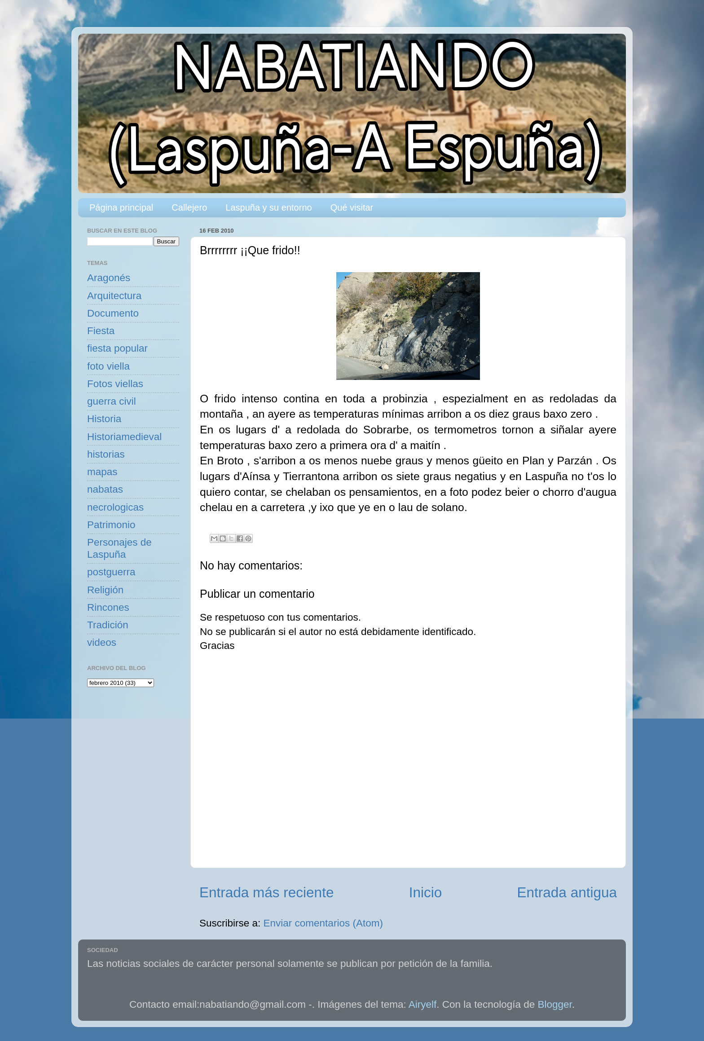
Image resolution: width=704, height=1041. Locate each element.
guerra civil (111, 401)
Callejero (189, 207)
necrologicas (115, 507)
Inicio (425, 892)
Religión (105, 589)
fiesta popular (117, 348)
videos (101, 642)
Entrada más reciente (266, 892)
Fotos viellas (115, 383)
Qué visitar (352, 207)
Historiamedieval (124, 436)
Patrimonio (111, 524)
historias (106, 454)
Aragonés (108, 277)
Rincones (108, 607)
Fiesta (100, 330)
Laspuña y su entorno (268, 207)
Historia (104, 418)
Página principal (121, 207)
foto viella (108, 366)
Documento (113, 313)
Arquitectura (114, 295)
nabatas (105, 489)
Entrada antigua (567, 892)
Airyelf (423, 1004)
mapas (102, 471)
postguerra (111, 572)
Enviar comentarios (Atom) (323, 923)
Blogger (555, 1004)
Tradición (107, 625)
